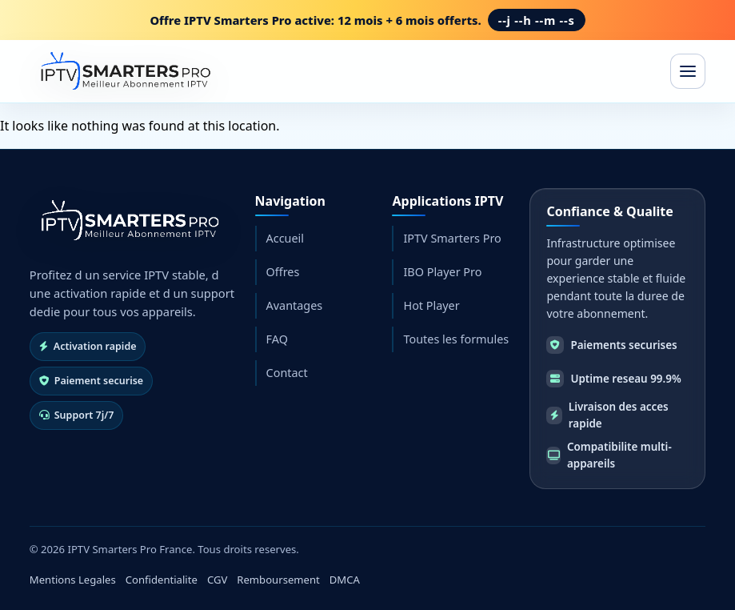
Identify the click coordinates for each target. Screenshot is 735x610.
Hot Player (431, 305)
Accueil (285, 238)
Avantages (294, 305)
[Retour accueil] (128, 221)
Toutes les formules (456, 339)
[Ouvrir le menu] (687, 71)
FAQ (277, 339)
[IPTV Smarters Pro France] (123, 71)
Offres (283, 271)
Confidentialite (162, 579)
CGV (217, 579)
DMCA (345, 579)
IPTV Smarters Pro (452, 238)
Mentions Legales (73, 579)
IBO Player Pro (442, 271)
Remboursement (278, 579)
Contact (287, 372)
